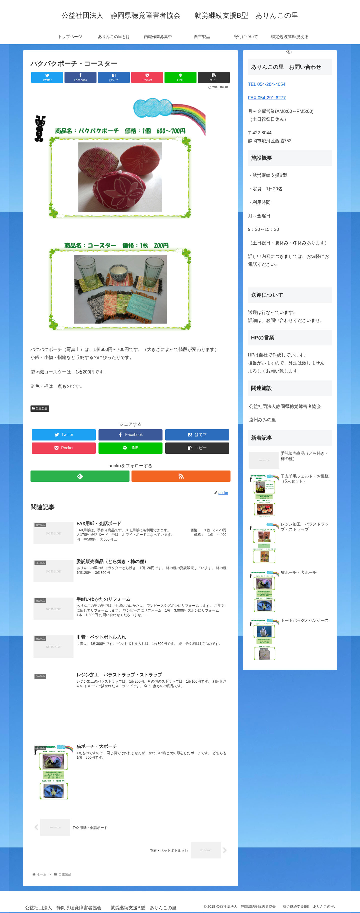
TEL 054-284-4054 (266, 84)
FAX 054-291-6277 (267, 97)
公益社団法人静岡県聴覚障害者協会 (285, 406)
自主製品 (40, 408)
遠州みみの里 (267, 419)
